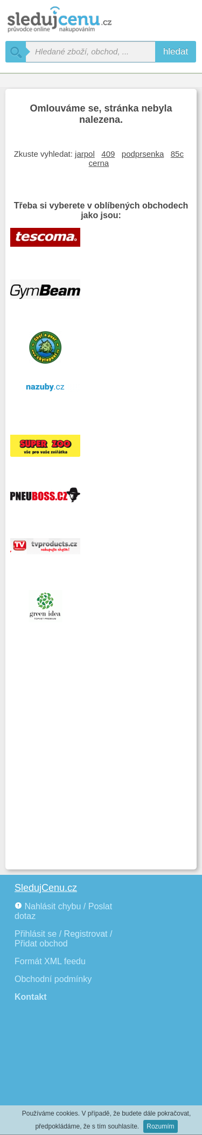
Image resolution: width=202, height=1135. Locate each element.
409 (108, 153)
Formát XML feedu (50, 961)
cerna (99, 163)
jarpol (85, 153)
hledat (175, 51)
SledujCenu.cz (46, 887)
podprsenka (143, 153)
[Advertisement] (101, 758)
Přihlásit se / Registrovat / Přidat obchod (63, 938)
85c (177, 153)
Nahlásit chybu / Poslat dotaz (63, 911)
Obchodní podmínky (53, 979)
